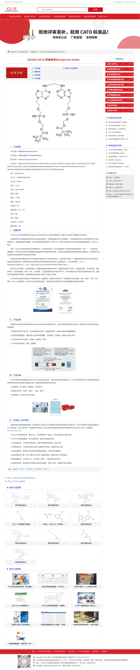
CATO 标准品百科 (59, 651)
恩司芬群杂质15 (86, 524)
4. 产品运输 (36, 78)
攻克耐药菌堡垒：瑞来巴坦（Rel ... (21, 644)
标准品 (17, 235)
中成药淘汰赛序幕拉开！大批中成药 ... (86, 625)
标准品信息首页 (15, 16)
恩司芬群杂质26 (20, 543)
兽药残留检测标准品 (116, 85)
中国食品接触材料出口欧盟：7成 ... (118, 139)
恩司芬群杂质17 (53, 505)
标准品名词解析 (90, 16)
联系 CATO (103, 16)
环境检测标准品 (115, 95)
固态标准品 (38, 469)
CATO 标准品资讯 (84, 651)
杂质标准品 (33, 52)
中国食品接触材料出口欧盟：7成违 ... (53, 625)
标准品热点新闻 (60, 16)
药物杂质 (18, 249)
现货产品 (46, 469)
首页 (33, 651)
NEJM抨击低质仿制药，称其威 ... (118, 122)
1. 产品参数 (36, 68)
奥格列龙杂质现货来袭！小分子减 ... (119, 166)
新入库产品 (113, 64)
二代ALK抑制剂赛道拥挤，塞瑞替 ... (53, 606)
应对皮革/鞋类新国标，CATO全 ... (54, 587)
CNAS (27, 264)
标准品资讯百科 (115, 118)
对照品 (65, 660)
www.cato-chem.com (14, 431)
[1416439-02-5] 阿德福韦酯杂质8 (23, 478)
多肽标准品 (113, 105)
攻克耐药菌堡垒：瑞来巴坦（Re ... (118, 156)
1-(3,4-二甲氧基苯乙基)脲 (21, 524)
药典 (63, 242)
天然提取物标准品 (115, 100)
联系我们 (95, 651)
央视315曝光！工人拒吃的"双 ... (117, 129)
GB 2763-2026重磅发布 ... (21, 606)
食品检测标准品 (115, 74)
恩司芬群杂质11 (20, 562)
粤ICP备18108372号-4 (82, 657)
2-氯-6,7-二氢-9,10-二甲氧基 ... (53, 524)
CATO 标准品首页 (22, 52)
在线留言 (104, 651)
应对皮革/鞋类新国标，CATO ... (117, 125)
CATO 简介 (71, 651)
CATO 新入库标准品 (44, 651)
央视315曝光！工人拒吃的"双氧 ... (86, 587)
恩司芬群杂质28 (53, 543)
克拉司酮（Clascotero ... (115, 160)
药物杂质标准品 (115, 69)
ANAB (82, 262)
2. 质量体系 (36, 72)
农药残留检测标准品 (116, 79)
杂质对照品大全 (45, 16)
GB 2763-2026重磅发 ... (115, 132)
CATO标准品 (29, 469)
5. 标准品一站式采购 (70, 68)
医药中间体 (113, 110)
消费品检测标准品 (115, 90)
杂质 (27, 155)
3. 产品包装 (36, 75)
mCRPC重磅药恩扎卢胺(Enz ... (86, 606)
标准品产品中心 (30, 16)
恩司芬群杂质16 (20, 505)
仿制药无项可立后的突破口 (20, 625)
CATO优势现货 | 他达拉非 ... (116, 163)
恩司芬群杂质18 (86, 505)
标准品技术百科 (115, 145)
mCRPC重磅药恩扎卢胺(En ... (117, 153)
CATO (17, 185)
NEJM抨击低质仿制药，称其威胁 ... (20, 587)
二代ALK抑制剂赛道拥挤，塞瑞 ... (118, 150)
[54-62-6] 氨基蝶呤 (18, 481)
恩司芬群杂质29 (86, 543)
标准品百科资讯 (75, 16)
